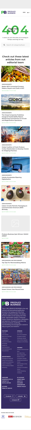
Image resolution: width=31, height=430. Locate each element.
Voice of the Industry (22, 340)
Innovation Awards (21, 358)
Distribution (5, 338)
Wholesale (4, 343)
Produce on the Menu (22, 341)
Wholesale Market (21, 338)
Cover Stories (5, 334)
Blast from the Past (6, 336)
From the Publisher (22, 334)
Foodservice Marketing (7, 362)
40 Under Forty (21, 353)
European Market (21, 336)
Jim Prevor (19, 332)
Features (4, 332)
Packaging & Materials (7, 358)
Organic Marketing (6, 363)
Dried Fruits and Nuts (7, 360)
